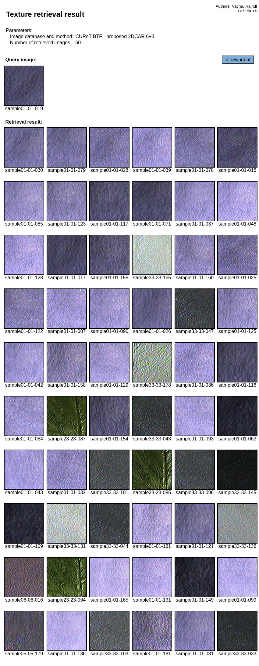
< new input (237, 59)
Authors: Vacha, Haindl (236, 6)
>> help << (247, 11)
